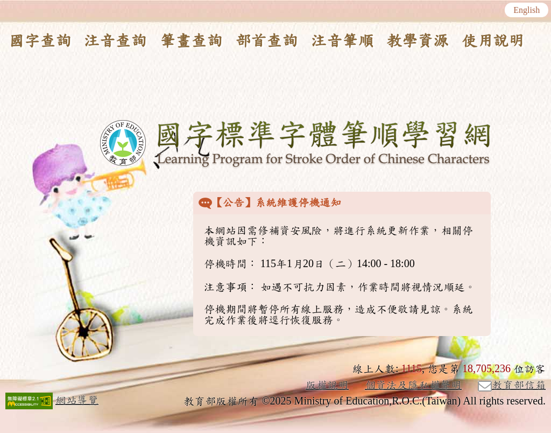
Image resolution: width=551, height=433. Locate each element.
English (526, 10)
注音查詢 (115, 40)
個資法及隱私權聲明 (413, 385)
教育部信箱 (512, 386)
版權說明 (327, 385)
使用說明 (493, 40)
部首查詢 (266, 40)
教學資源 (417, 40)
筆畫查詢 (191, 40)
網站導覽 (76, 400)
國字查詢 (40, 40)
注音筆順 (342, 40)
